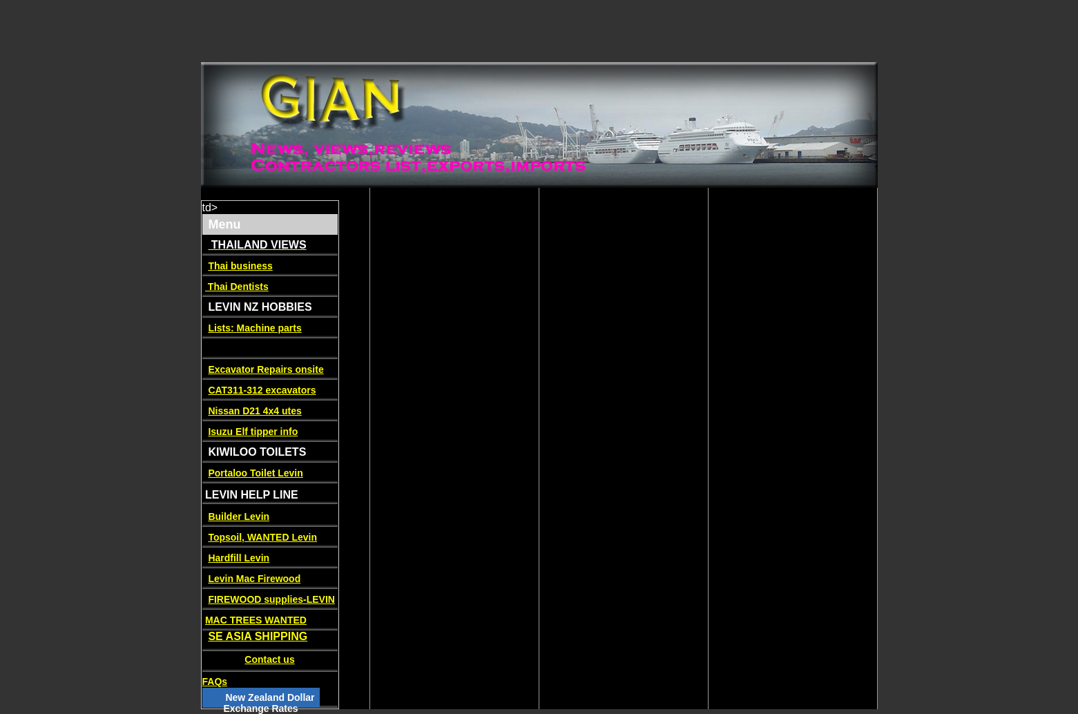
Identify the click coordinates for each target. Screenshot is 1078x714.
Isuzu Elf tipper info (253, 431)
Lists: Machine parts (254, 328)
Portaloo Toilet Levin (255, 473)
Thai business (240, 265)
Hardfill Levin (238, 557)
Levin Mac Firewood (254, 578)
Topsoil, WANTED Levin (262, 537)
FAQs (215, 681)
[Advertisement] (251, 31)
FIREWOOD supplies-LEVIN (271, 599)
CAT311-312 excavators (262, 390)
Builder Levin (238, 516)
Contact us (269, 659)
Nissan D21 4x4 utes (254, 410)
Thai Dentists (237, 286)
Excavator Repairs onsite (265, 369)
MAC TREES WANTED (256, 620)
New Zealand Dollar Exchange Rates (268, 703)
